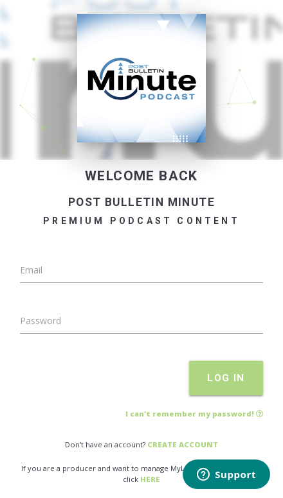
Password (40, 320)
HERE (150, 479)
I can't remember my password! (194, 413)
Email (31, 270)
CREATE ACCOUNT (182, 444)
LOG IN (225, 378)
